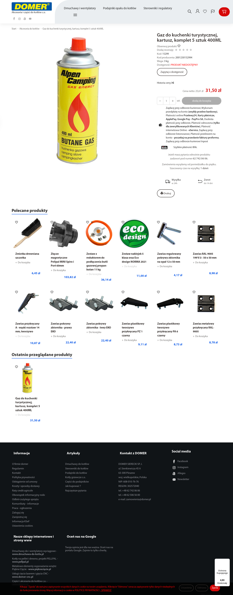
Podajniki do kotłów (76, 473)
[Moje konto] (197, 11)
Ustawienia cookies (22, 526)
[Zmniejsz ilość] (171, 101)
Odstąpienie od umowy (24, 482)
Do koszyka (24, 268)
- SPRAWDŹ (105, 590)
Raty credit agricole (22, 491)
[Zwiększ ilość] (159, 101)
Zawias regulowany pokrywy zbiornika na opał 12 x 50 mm (169, 263)
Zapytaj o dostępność (172, 72)
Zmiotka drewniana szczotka (22, 259)
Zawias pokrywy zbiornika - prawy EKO (62, 329)
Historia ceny (165, 83)
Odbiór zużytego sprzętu (25, 500)
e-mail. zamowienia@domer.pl (134, 500)
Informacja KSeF (21, 522)
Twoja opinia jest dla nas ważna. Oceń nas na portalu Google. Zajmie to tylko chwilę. (89, 546)
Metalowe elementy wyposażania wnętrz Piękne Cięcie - (34, 564)
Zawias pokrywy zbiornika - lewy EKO (97, 329)
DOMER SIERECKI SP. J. (130, 464)
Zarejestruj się (19, 517)
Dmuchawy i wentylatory (80, 8)
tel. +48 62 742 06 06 (129, 491)
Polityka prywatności (23, 478)
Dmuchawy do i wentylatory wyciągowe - (34, 549)
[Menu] (228, 561)
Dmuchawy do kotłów (77, 464)
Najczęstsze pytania (75, 491)
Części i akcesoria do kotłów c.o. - (29, 580)
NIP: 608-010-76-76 (128, 482)
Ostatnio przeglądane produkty (49, 358)
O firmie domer (20, 464)
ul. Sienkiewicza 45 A (129, 469)
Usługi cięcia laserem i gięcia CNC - (30, 572)
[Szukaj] (189, 11)
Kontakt (16, 473)
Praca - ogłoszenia (22, 508)
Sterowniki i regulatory (158, 8)
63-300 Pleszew (126, 473)
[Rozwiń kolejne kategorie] (76, 15)
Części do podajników (77, 482)
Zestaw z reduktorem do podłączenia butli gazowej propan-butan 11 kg (97, 263)
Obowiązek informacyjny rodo (28, 495)
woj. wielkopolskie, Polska (132, 478)
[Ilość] (165, 101)
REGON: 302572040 (128, 486)
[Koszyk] (224, 11)
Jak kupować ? (73, 486)
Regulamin (18, 469)
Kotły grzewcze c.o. (75, 478)
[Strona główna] (32, 6)
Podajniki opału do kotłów (120, 8)
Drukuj (166, 193)
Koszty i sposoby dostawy (26, 486)
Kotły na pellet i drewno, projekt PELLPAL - (35, 557)
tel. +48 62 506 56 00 (129, 495)
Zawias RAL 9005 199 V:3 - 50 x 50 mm (204, 259)
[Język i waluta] (213, 11)
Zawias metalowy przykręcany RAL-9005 (204, 329)
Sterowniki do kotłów (76, 469)
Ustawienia (186, 588)
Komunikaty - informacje (25, 504)
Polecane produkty (34, 211)
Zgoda (215, 588)
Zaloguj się (18, 513)
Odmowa (201, 588)
